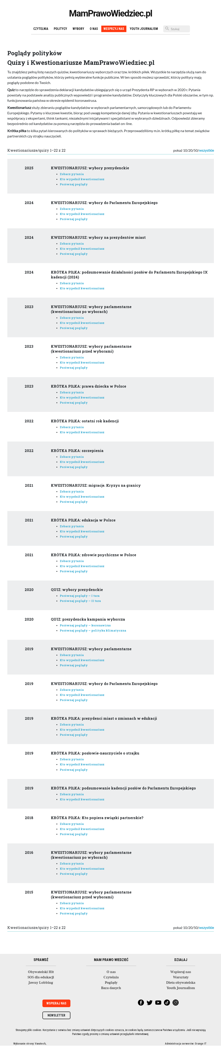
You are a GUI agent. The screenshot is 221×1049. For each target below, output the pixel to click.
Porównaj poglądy (74, 184)
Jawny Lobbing (40, 982)
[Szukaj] (176, 28)
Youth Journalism (144, 29)
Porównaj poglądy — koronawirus (85, 625)
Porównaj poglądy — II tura (80, 601)
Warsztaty (181, 977)
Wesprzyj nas (114, 29)
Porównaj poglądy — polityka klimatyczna (93, 630)
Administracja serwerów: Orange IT (186, 1043)
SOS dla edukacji (41, 977)
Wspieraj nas (180, 972)
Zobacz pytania (72, 174)
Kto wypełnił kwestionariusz (82, 179)
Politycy (60, 29)
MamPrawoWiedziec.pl (110, 13)
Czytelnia (40, 29)
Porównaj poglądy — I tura (80, 595)
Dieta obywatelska (180, 982)
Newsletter (56, 1015)
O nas (94, 29)
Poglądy (111, 982)
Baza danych (111, 988)
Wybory (78, 29)
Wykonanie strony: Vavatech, (29, 1043)
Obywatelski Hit (41, 972)
